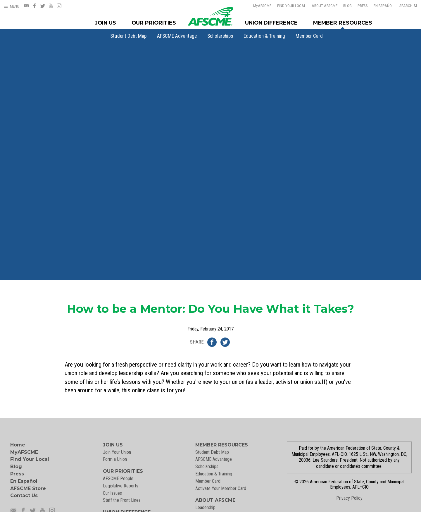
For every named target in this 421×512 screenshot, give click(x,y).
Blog (347, 5)
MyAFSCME (24, 452)
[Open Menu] (11, 6)
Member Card (309, 36)
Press (363, 5)
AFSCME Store (28, 488)
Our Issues (112, 493)
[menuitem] (128, 36)
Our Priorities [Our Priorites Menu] (154, 23)
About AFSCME (324, 5)
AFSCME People (118, 478)
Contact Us (24, 495)
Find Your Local (291, 5)
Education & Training (264, 36)
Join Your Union (117, 452)
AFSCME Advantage (177, 36)
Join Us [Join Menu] (105, 23)
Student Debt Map (128, 36)
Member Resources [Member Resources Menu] (342, 23)
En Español (384, 5)
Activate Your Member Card (220, 488)
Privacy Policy (349, 498)
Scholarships (220, 36)
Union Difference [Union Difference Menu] (271, 23)
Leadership (205, 507)
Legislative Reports (120, 486)
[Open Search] (408, 6)
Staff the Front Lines (122, 500)
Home (17, 445)
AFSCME (262, 5)
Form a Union (115, 459)
